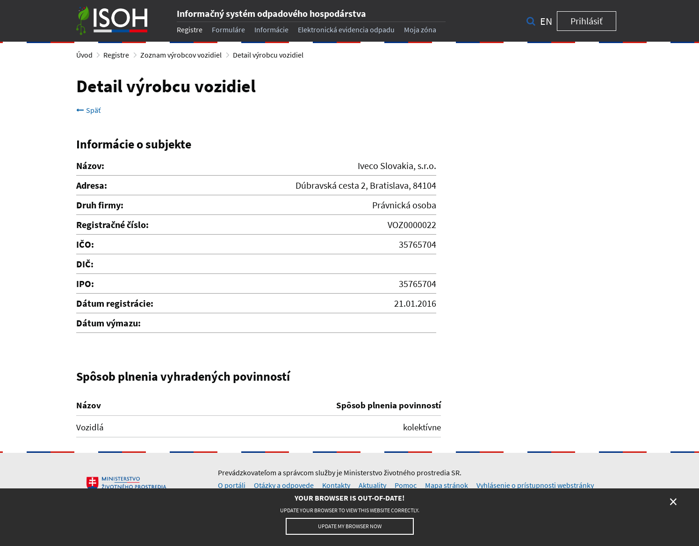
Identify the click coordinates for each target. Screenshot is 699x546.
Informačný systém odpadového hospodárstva (271, 13)
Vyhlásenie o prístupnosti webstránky (535, 485)
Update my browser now (350, 526)
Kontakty (336, 485)
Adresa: (91, 185)
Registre (189, 29)
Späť (88, 110)
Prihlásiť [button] (586, 21)
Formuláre (228, 29)
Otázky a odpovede (284, 485)
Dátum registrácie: (114, 303)
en (546, 21)
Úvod (84, 54)
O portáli (231, 485)
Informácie (271, 29)
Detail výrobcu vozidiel (268, 54)
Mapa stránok (446, 485)
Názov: (90, 165)
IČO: (85, 244)
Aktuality (372, 485)
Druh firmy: (99, 205)
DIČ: (85, 264)
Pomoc (406, 485)
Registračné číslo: (112, 224)
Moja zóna (420, 29)
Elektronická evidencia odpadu (346, 29)
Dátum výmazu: (108, 323)
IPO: (85, 283)
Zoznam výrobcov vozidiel (181, 54)
